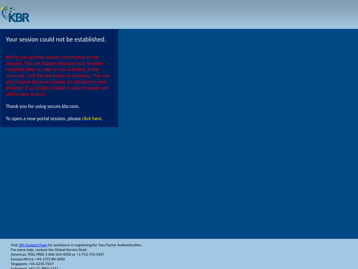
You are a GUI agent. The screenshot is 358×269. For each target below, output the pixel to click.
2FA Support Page (33, 245)
